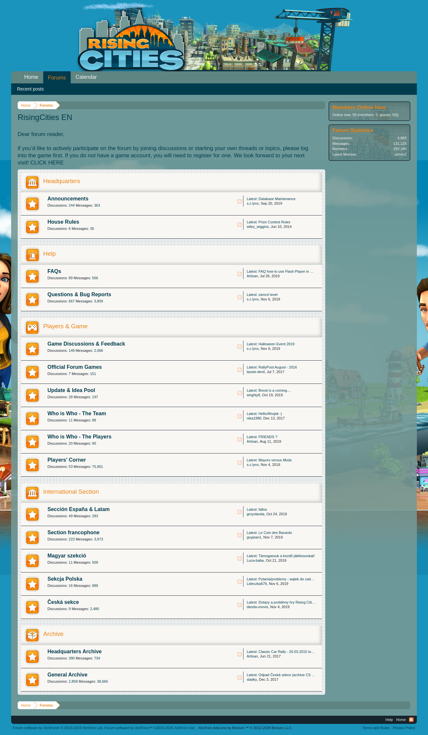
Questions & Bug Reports (79, 294)
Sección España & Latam (78, 509)
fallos (263, 509)
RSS (239, 201)
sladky (252, 679)
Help (49, 253)
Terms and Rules (376, 728)
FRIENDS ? (268, 437)
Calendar (86, 77)
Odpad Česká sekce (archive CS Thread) (291, 675)
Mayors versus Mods (275, 460)
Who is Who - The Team (76, 413)
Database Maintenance (277, 199)
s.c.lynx (253, 203)
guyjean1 (254, 537)
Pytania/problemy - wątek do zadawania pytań (295, 579)
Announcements (67, 198)
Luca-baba (255, 560)
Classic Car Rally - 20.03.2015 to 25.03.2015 (294, 652)
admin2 (400, 154)
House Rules (63, 222)
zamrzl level (268, 295)
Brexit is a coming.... (275, 390)
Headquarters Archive (74, 651)
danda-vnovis (257, 607)
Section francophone (73, 532)
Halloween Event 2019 (276, 344)
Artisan (252, 276)
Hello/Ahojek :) (270, 414)
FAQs (54, 271)
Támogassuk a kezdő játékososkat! (287, 556)
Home (31, 77)
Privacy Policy (404, 728)
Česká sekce (63, 602)
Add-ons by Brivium (245, 728)
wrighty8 (253, 395)
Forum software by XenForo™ (149, 728)
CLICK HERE (47, 163)
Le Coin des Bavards (275, 533)
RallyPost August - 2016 (278, 367)
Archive (53, 633)
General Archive (67, 674)
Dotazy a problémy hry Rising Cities (287, 602)
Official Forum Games (74, 367)
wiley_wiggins (258, 227)
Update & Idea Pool (71, 390)
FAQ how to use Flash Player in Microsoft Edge (296, 271)
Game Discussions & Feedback (86, 344)
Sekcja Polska (64, 579)
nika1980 (254, 418)
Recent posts (30, 89)
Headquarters (61, 181)
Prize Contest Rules (274, 222)
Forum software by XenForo (58, 728)
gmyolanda (255, 514)
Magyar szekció (66, 555)
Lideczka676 (257, 584)
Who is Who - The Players (79, 436)
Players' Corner (66, 460)
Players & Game (65, 326)
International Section (71, 491)
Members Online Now (359, 107)
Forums (57, 77)
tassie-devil (256, 372)
